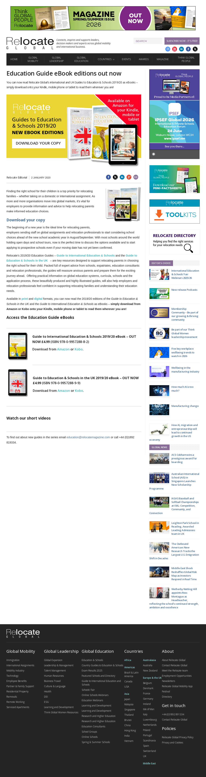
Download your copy (25, 220)
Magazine (163, 59)
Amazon (63, 349)
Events (126, 59)
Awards (144, 59)
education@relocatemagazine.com (88, 437)
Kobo (79, 349)
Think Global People (186, 59)
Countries (104, 59)
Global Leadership (56, 59)
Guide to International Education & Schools (86, 255)
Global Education (81, 59)
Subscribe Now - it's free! (182, 41)
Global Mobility (33, 59)
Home (14, 59)
